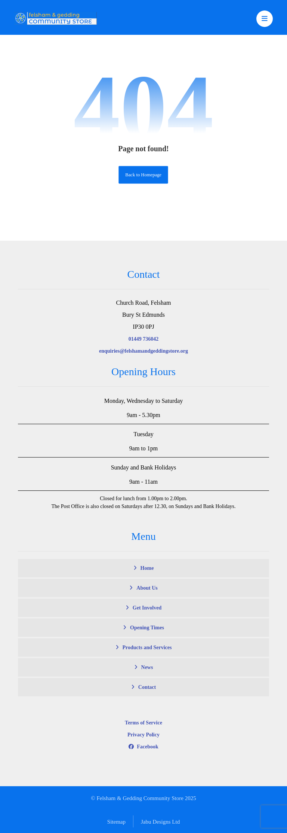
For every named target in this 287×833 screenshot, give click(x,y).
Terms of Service (143, 723)
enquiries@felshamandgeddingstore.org (143, 351)
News (147, 667)
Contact (147, 687)
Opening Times (147, 627)
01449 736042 (144, 339)
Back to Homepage (144, 174)
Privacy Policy (143, 735)
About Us (146, 588)
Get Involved (147, 608)
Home (147, 568)
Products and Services (147, 647)
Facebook (143, 747)
